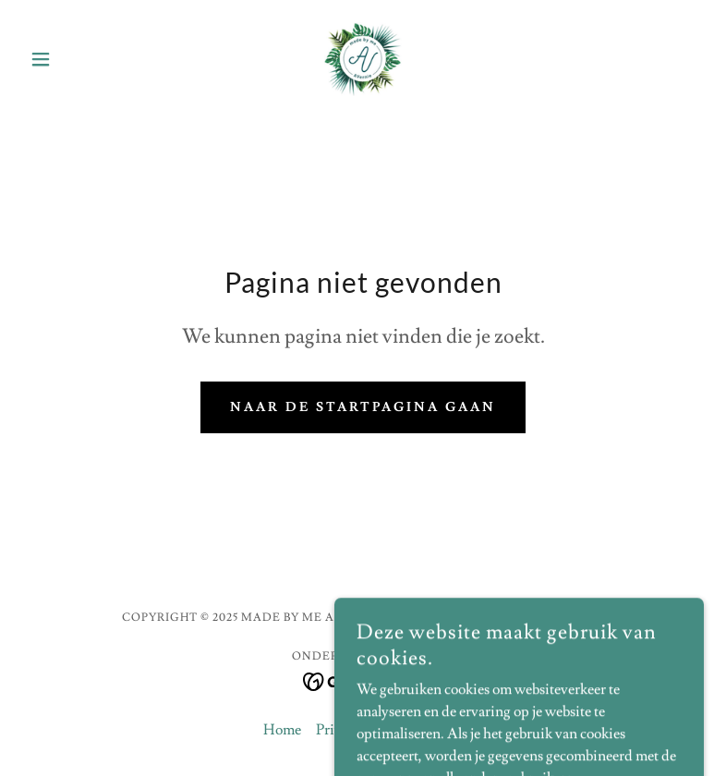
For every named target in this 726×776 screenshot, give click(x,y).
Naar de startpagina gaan (363, 407)
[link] (363, 59)
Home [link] (282, 730)
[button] (73, 59)
